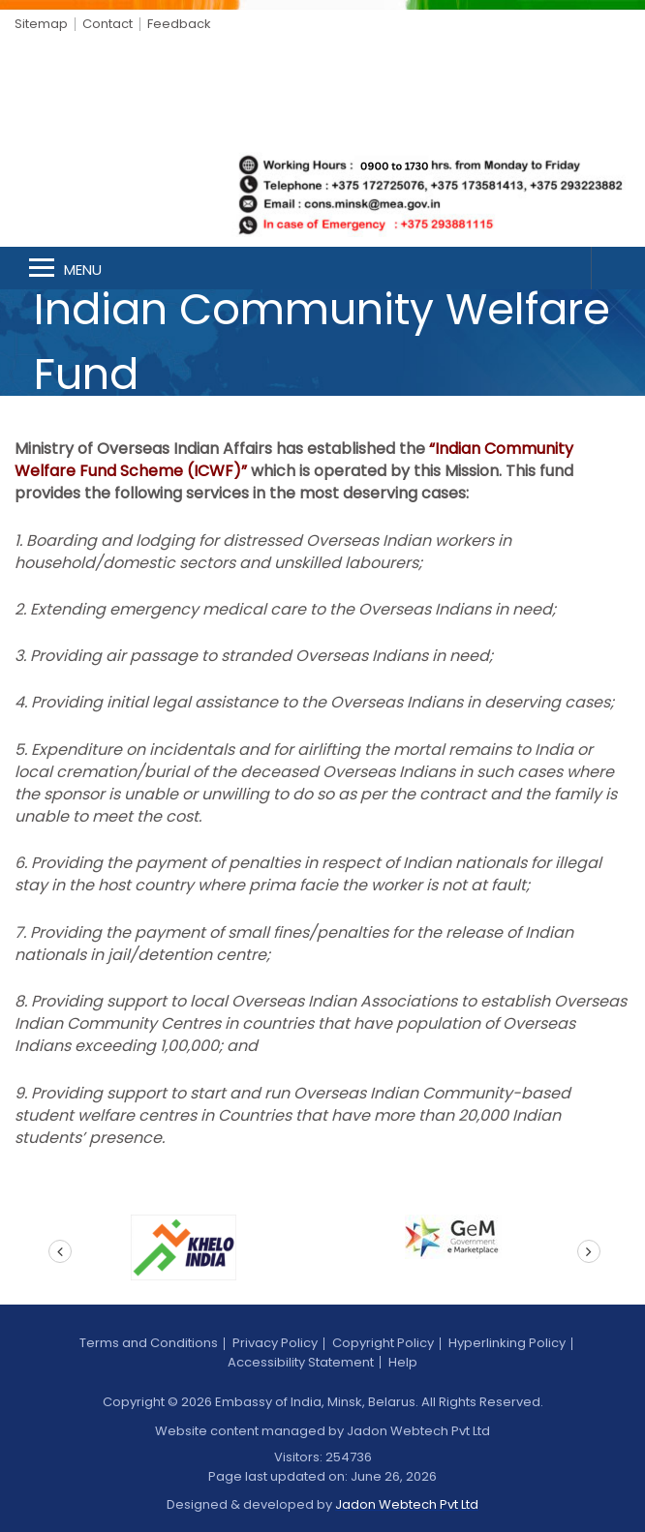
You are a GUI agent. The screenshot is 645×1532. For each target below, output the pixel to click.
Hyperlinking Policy (507, 1343)
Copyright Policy (383, 1343)
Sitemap (41, 24)
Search (618, 268)
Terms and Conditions (148, 1343)
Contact (107, 24)
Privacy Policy (275, 1343)
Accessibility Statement (301, 1362)
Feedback (179, 24)
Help (402, 1362)
